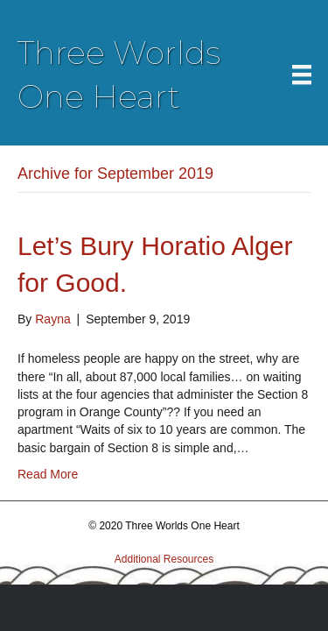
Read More (47, 474)
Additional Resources (164, 559)
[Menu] (302, 74)
